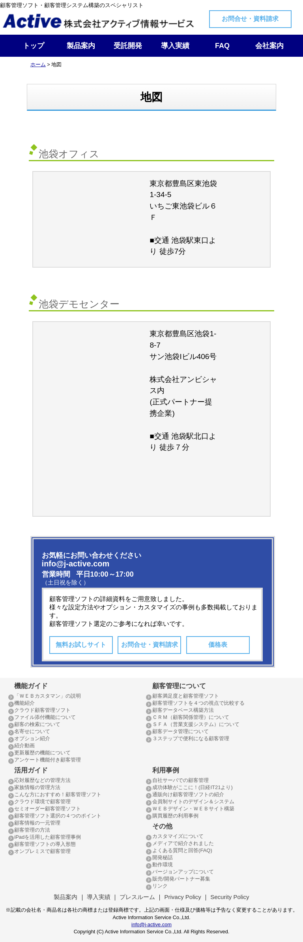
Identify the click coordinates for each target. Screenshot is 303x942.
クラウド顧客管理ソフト (42, 710)
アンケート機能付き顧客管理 (47, 760)
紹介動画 (24, 745)
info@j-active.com (151, 924)
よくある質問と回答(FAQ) (182, 850)
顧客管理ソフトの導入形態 (45, 844)
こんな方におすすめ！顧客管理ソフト (57, 794)
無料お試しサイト (81, 644)
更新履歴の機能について (42, 753)
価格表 (217, 644)
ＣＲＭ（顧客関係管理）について (190, 717)
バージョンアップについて (183, 872)
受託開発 (128, 46)
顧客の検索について (37, 724)
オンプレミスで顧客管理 (42, 851)
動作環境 (162, 865)
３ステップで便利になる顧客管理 (190, 738)
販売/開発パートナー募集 (181, 879)
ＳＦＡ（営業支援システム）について (195, 724)
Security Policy (229, 897)
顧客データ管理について (180, 731)
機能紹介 (24, 703)
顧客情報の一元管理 (37, 823)
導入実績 (175, 46)
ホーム (38, 64)
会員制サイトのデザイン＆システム (193, 801)
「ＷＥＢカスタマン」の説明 (47, 696)
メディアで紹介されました (183, 843)
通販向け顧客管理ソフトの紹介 (188, 794)
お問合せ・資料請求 (250, 18)
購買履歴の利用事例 (175, 816)
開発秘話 (162, 857)
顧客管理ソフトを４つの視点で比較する (198, 703)
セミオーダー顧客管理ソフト (47, 809)
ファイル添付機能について (45, 717)
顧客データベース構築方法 (183, 710)
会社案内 (269, 46)
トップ (33, 46)
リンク (160, 886)
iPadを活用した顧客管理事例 (47, 837)
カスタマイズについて (178, 836)
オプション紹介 (32, 738)
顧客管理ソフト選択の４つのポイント (57, 816)
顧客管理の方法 (32, 830)
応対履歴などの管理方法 (42, 780)
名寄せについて (32, 731)
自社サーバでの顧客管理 (180, 780)
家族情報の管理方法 (37, 787)
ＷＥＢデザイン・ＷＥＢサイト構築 (193, 809)
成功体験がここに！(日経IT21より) (192, 787)
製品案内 (81, 46)
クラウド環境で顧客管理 (42, 801)
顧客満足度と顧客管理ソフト (185, 696)
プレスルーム (137, 897)
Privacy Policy (182, 897)
